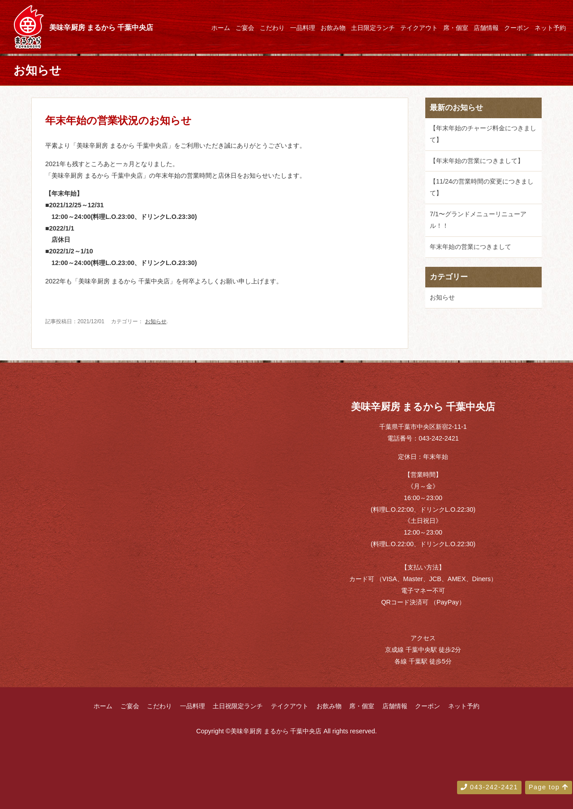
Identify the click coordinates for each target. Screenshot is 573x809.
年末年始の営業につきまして (470, 246)
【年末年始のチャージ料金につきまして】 (483, 133)
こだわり (272, 27)
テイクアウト (419, 27)
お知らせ (156, 321)
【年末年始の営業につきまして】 (477, 160)
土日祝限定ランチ (238, 706)
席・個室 (455, 27)
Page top (549, 787)
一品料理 (302, 27)
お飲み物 (333, 27)
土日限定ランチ (373, 27)
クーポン (516, 27)
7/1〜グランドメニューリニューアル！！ (478, 219)
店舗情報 (486, 27)
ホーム (220, 27)
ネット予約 (550, 27)
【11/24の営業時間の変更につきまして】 (482, 187)
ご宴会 (244, 27)
